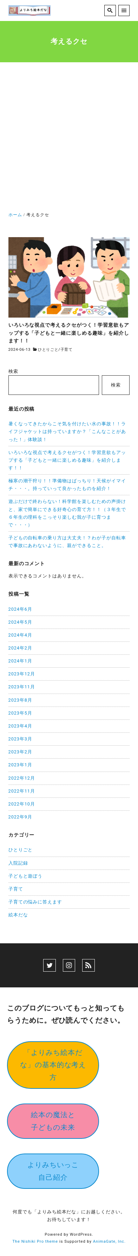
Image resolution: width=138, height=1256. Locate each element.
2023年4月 (20, 726)
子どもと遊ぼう (25, 876)
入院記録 (18, 863)
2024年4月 (20, 635)
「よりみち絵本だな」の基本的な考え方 (53, 1064)
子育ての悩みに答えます (35, 901)
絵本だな (18, 914)
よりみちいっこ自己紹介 (53, 1171)
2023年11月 (21, 686)
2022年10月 (21, 804)
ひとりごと (48, 349)
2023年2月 (20, 751)
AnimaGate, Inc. (109, 1241)
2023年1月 (20, 764)
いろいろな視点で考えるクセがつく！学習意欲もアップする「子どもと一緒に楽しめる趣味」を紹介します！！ (67, 460)
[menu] (124, 10)
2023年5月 (20, 713)
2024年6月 (20, 609)
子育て (66, 349)
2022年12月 (21, 778)
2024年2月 (20, 648)
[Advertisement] (69, 138)
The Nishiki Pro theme (35, 1241)
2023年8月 (20, 700)
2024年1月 (20, 661)
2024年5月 (20, 622)
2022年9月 (20, 816)
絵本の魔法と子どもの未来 (53, 1120)
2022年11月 (21, 791)
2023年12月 (21, 673)
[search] (110, 10)
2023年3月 (20, 738)
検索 (13, 371)
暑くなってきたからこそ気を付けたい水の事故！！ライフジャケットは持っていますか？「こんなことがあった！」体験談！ (67, 431)
